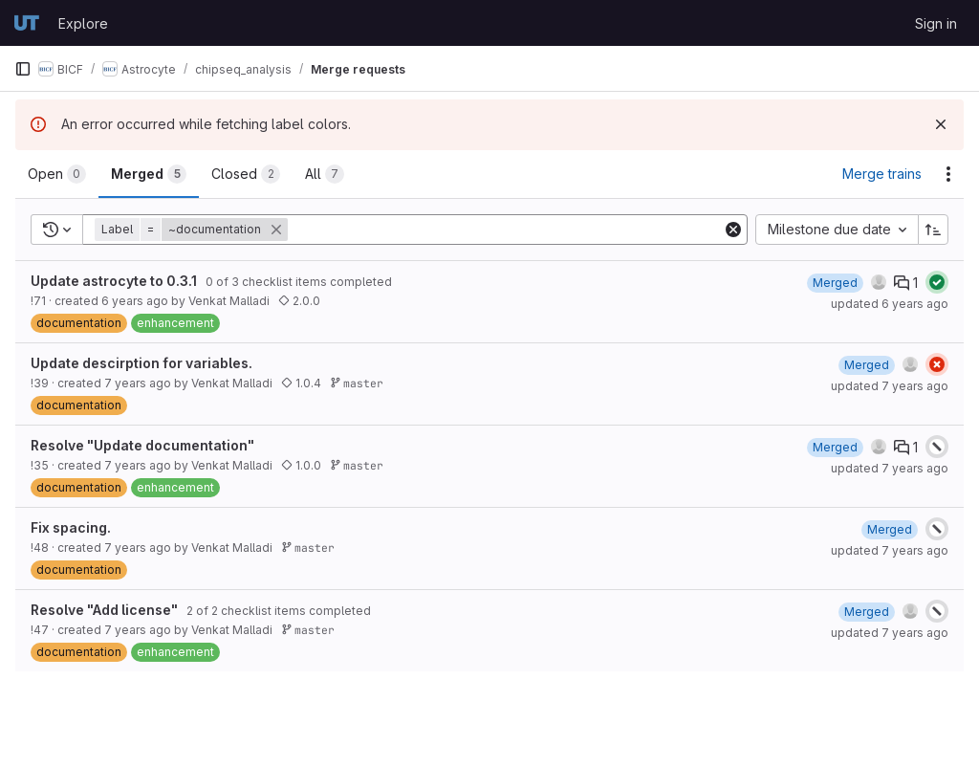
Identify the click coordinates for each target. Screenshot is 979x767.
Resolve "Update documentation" (142, 445)
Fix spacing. (71, 527)
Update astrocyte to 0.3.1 (114, 281)
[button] (193, 229)
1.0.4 (301, 383)
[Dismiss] (940, 124)
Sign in (936, 23)
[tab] (56, 174)
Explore (83, 23)
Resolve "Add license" (104, 610)
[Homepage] (27, 23)
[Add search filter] (507, 229)
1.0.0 (301, 465)
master (356, 383)
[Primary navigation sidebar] (23, 69)
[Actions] (948, 174)
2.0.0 (299, 301)
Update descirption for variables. (141, 363)
